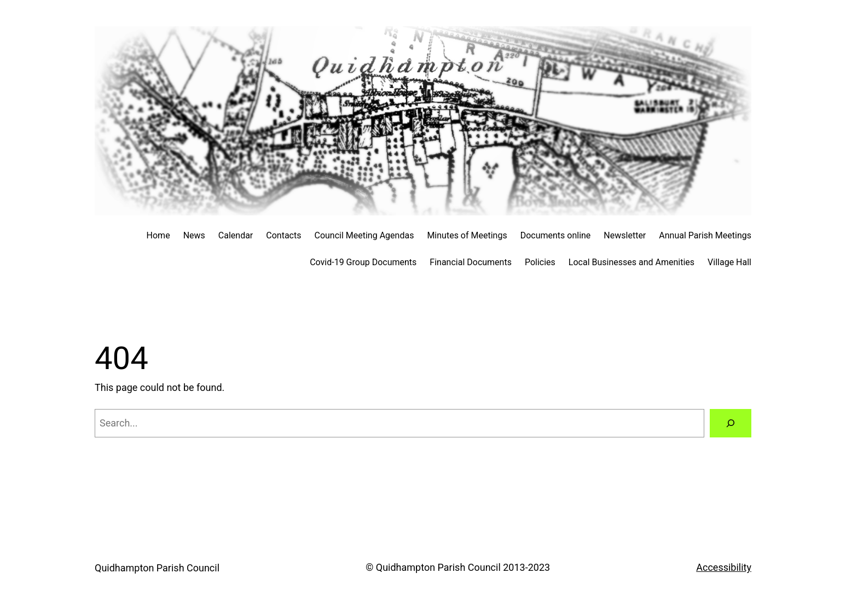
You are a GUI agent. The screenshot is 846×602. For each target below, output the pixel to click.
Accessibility (723, 567)
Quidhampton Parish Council (157, 568)
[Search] (730, 423)
